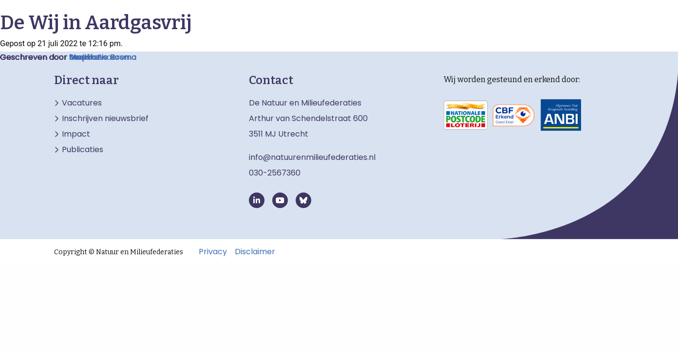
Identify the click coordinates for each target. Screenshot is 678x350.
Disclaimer (255, 252)
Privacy (213, 252)
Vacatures (82, 103)
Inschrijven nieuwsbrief (105, 118)
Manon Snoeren (99, 57)
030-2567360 (275, 172)
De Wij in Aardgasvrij (96, 23)
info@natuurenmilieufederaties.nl (312, 157)
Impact (76, 134)
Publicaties (82, 150)
